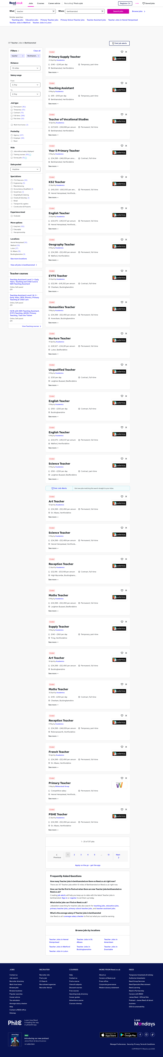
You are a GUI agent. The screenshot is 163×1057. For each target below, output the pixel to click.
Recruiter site (44, 975)
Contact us (14, 975)
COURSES (73, 969)
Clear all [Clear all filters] (37, 51)
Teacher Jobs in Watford (20, 22)
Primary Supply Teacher (65, 57)
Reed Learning (134, 988)
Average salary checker (18, 1003)
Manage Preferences (118, 1044)
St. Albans (16, 251)
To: (12, 90)
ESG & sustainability (136, 1007)
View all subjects (75, 984)
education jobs (112, 906)
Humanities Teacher (62, 307)
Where (61, 11)
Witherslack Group (62, 786)
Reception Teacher (61, 564)
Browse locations (16, 991)
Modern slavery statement (109, 988)
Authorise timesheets (137, 978)
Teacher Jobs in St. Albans (85, 940)
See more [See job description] (53, 72)
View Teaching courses (32, 326)
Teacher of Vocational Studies (69, 119)
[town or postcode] (85, 11)
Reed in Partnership (136, 991)
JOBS (12, 969)
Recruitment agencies (47, 984)
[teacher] (18, 56)
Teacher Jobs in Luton (42, 22)
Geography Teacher (62, 244)
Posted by (15, 131)
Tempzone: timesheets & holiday (141, 975)
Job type (14, 103)
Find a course (74, 981)
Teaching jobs (17, 20)
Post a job (43, 978)
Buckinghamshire (18, 254)
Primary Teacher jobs (49, 20)
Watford (15, 245)
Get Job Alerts (59, 488)
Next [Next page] (118, 856)
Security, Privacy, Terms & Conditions (141, 1044)
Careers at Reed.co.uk (107, 978)
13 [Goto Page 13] (108, 855)
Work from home (16, 984)
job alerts (62, 895)
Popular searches (16, 994)
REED (131, 969)
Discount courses (75, 988)
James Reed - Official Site (139, 997)
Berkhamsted (30, 43)
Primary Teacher (60, 783)
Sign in (64, 898)
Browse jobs (138, 11)
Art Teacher (56, 501)
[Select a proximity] (25, 68)
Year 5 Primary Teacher (64, 150)
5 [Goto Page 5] (94, 855)
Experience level (18, 212)
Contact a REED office (18, 1010)
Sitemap (13, 1013)
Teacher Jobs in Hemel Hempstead (123, 20)
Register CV (125, 3)
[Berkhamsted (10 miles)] (33, 56)
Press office (103, 981)
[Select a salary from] (25, 85)
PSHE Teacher (58, 814)
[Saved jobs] (148, 3)
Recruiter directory (17, 981)
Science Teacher (59, 463)
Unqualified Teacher (62, 369)
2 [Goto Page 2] (74, 855)
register (73, 898)
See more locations (19, 258)
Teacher (14, 43)
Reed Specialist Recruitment (139, 984)
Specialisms (16, 176)
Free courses (74, 991)
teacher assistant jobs (105, 908)
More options (16, 223)
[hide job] (126, 51)
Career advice (15, 997)
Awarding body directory (78, 994)
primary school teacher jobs (80, 908)
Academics (60, 60)
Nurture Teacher (60, 338)
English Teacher (59, 213)
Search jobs (118, 11)
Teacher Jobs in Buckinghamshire (84, 948)
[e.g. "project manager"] (35, 11)
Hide (13, 147)
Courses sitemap (75, 1003)
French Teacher (59, 752)
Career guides (74, 997)
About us (102, 975)
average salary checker (74, 916)
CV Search (43, 981)
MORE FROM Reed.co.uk (109, 969)
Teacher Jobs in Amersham (110, 940)
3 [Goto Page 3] (81, 855)
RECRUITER (44, 969)
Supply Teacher (59, 626)
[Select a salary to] (25, 94)
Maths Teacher (58, 595)
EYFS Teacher (58, 276)
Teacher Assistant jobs (96, 20)
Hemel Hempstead (19, 242)
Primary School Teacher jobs (73, 20)
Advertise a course (76, 1000)
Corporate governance (107, 984)
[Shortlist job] (122, 51)
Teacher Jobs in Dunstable (110, 948)
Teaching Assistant (61, 88)
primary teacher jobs (59, 908)
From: (13, 81)
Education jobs (32, 20)
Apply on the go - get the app (87, 865)
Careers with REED (136, 994)
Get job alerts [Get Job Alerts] (119, 43)
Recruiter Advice (45, 988)
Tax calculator (15, 1000)
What (12, 11)
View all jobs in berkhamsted (24, 265)
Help (11, 1007)
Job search (14, 978)
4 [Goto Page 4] (87, 855)
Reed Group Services (137, 981)
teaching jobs (99, 906)
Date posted (16, 164)
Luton (14, 248)
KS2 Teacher (57, 182)
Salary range (16, 75)
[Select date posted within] (25, 169)
